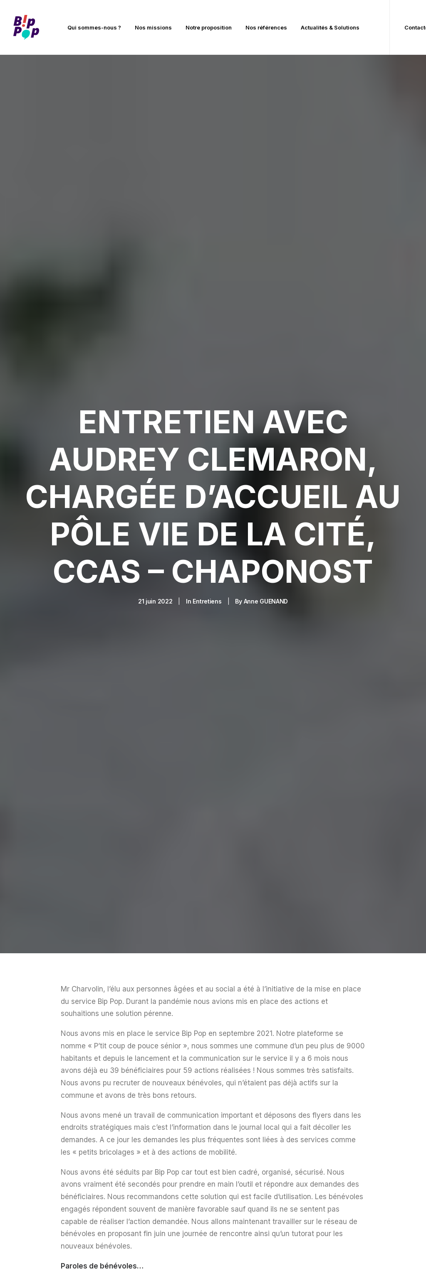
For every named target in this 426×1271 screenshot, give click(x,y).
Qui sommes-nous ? (94, 27)
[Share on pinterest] (95, 785)
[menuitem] (94, 27)
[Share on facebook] (63, 785)
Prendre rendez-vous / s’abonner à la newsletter (362, 1128)
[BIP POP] (26, 27)
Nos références (266, 27)
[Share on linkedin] (106, 785)
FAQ (334, 1153)
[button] (34, 1137)
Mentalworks (383, 1251)
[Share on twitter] (74, 785)
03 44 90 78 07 (251, 1153)
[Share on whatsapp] (117, 785)
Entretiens (207, 275)
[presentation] (253, 966)
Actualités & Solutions (330, 27)
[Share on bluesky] (128, 785)
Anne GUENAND (266, 275)
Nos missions (153, 27)
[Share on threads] (84, 785)
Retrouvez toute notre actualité (212, 842)
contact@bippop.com (261, 1165)
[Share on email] (149, 785)
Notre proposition (209, 27)
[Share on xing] (139, 785)
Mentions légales (140, 1251)
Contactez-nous (351, 1103)
